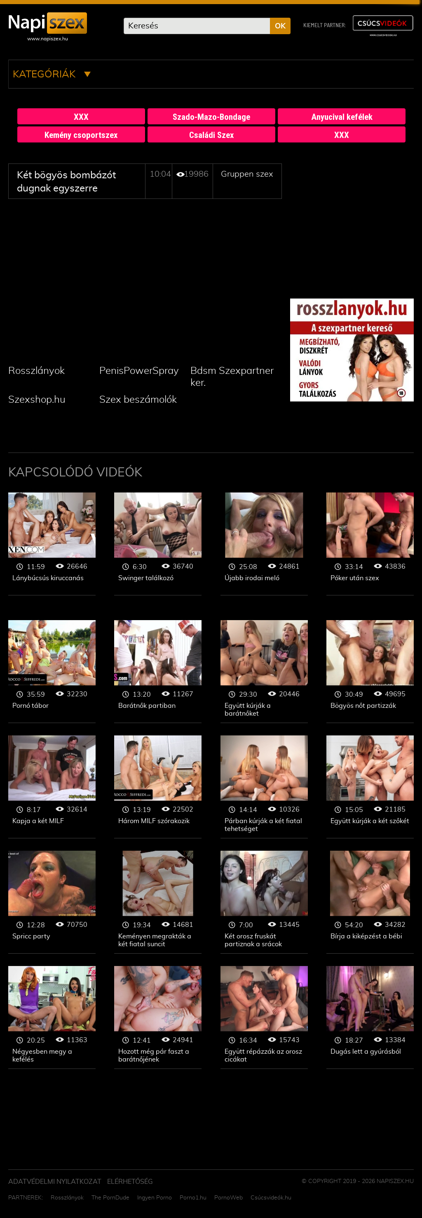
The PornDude (110, 1198)
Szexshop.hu (37, 400)
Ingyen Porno (154, 1198)
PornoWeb (228, 1198)
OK (280, 26)
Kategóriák (52, 74)
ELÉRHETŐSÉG (130, 1181)
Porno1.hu (193, 1198)
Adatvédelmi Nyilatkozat (54, 1181)
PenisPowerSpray (139, 371)
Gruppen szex (247, 174)
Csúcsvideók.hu (271, 1198)
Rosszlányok (36, 371)
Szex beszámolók (138, 400)
